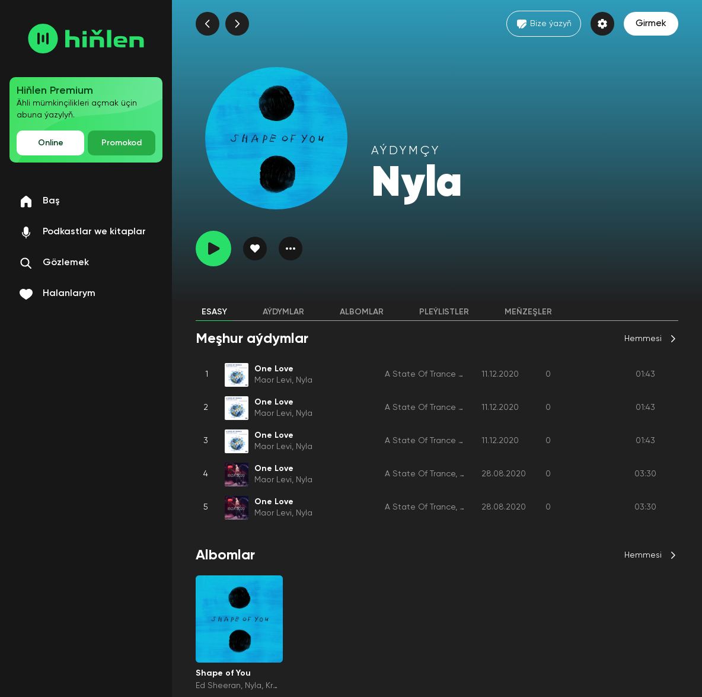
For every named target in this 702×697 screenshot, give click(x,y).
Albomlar (362, 312)
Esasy (214, 312)
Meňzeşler (528, 312)
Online (50, 143)
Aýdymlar (283, 312)
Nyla (304, 380)
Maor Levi (273, 380)
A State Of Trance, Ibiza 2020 (442, 474)
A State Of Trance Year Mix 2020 (449, 374)
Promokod (121, 143)
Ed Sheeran (218, 686)
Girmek (651, 23)
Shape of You (223, 673)
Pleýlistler (444, 312)
